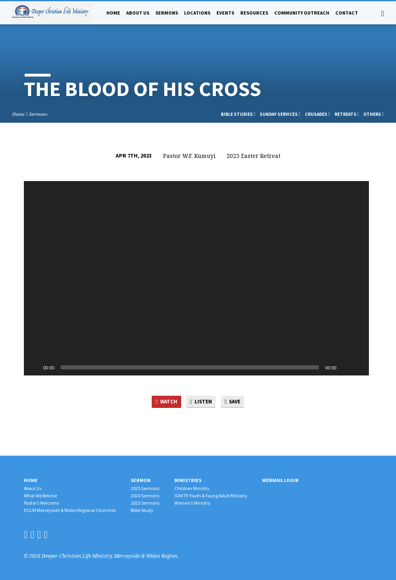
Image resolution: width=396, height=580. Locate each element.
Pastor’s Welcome (41, 503)
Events (225, 13)
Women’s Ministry (192, 503)
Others (373, 114)
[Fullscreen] (358, 367)
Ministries (187, 480)
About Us (137, 13)
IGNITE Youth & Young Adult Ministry (210, 496)
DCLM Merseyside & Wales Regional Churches (70, 510)
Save (233, 402)
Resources (254, 13)
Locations (197, 13)
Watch (165, 402)
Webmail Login (280, 480)
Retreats (347, 114)
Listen (201, 402)
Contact (346, 13)
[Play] (34, 367)
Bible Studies (238, 114)
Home (113, 13)
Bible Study (142, 510)
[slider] (190, 367)
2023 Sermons (145, 503)
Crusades (317, 114)
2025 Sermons (145, 488)
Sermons (166, 13)
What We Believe (40, 496)
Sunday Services (280, 114)
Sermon (140, 480)
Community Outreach (301, 13)
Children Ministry (192, 488)
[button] (196, 278)
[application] (196, 278)
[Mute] (345, 367)
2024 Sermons (145, 496)
